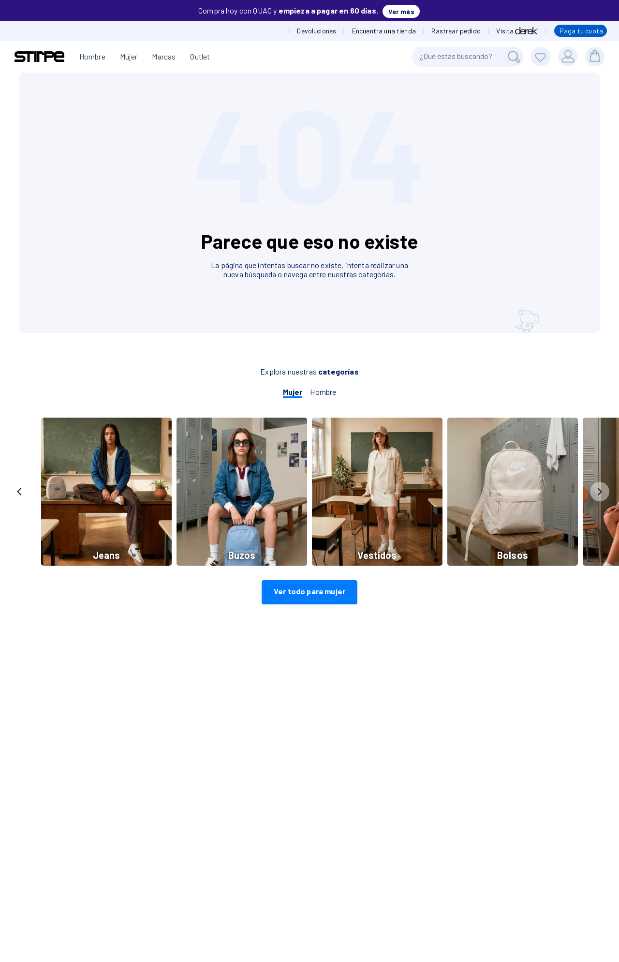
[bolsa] (594, 56)
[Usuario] (567, 56)
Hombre (92, 56)
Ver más (401, 11)
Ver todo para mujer (309, 591)
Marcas (164, 56)
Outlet (200, 56)
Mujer (129, 56)
